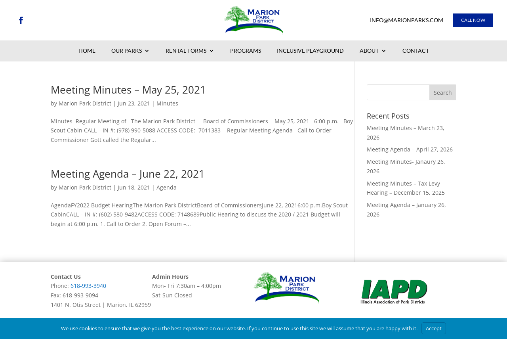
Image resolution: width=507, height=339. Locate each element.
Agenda (166, 187)
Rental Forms (186, 51)
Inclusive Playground (310, 51)
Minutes (167, 103)
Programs (245, 51)
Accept (434, 328)
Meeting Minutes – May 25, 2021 (128, 89)
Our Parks (126, 51)
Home (86, 51)
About (369, 51)
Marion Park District (85, 103)
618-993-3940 (88, 285)
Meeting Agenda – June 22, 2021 (128, 174)
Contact (415, 51)
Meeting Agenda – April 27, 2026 (410, 149)
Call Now (473, 20)
